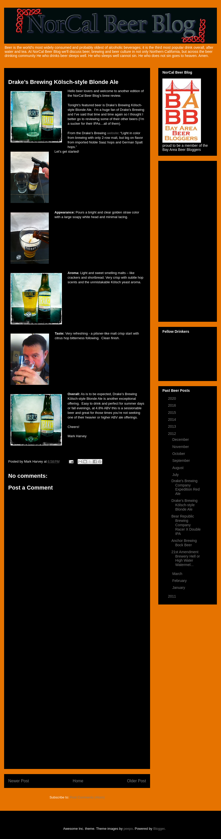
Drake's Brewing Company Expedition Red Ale (185, 487)
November (181, 447)
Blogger (159, 829)
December (181, 439)
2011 (172, 596)
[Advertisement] (77, 688)
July (176, 475)
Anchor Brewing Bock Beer (184, 543)
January (179, 588)
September (181, 460)
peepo (128, 829)
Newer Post (18, 781)
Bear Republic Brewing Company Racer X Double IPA (186, 524)
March (177, 574)
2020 (172, 398)
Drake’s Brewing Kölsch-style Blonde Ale (184, 505)
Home (78, 781)
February (180, 581)
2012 (172, 434)
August (178, 468)
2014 (172, 419)
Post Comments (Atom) (87, 797)
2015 (172, 413)
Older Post (136, 781)
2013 (172, 426)
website (112, 133)
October (179, 454)
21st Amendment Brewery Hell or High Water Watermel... (185, 558)
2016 (172, 405)
